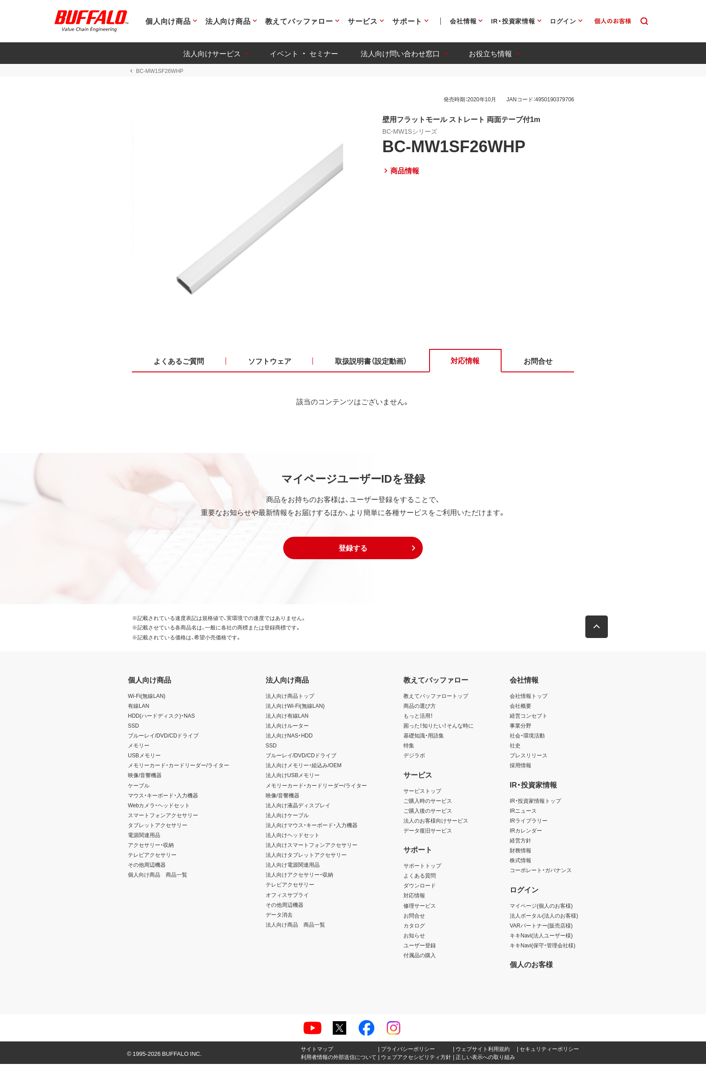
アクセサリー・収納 (151, 848)
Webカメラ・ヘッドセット (159, 809)
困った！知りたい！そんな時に (438, 729)
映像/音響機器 (145, 779)
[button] (353, 551)
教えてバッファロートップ (435, 699)
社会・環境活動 (527, 739)
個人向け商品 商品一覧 (157, 878)
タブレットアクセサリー (157, 828)
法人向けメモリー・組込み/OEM (304, 769)
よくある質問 (419, 879)
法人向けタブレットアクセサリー (306, 859)
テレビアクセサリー (152, 859)
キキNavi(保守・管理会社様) (542, 949)
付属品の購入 (419, 959)
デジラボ (414, 759)
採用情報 (520, 769)
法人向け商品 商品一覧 (295, 928)
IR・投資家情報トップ (535, 804)
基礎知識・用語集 (423, 739)
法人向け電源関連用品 (293, 868)
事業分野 (520, 729)
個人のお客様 (531, 968)
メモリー (138, 749)
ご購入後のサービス (427, 814)
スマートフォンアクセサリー (163, 819)
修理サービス (419, 909)
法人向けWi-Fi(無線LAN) (295, 709)
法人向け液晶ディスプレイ (298, 809)
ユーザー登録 (419, 949)
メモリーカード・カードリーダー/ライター (178, 769)
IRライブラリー (529, 824)
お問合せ (414, 919)
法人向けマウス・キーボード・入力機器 (312, 828)
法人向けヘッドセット (293, 838)
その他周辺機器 (147, 868)
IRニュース (523, 814)
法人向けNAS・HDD (289, 739)
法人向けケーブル (287, 819)
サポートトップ (422, 869)
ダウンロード (419, 889)
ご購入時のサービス (427, 804)
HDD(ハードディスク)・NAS (161, 719)
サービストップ (422, 794)
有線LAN (138, 709)
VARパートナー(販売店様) (541, 929)
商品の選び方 (419, 709)
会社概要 (520, 709)
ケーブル (138, 789)
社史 (515, 749)
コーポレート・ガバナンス (541, 874)
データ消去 (279, 918)
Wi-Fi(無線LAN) (146, 699)
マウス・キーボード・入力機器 (163, 799)
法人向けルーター (287, 729)
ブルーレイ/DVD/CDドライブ (163, 739)
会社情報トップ (529, 699)
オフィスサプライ (287, 898)
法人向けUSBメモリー (293, 779)
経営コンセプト (529, 719)
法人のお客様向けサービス (435, 824)
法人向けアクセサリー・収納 (299, 878)
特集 (408, 749)
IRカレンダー (526, 834)
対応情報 (414, 899)
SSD (133, 729)
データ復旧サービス (427, 834)
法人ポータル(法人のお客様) (544, 919)
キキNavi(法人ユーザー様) (541, 939)
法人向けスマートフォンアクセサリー (312, 848)
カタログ (414, 929)
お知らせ (414, 939)
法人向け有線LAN (287, 719)
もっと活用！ (418, 719)
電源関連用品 (144, 838)
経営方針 (520, 844)
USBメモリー (144, 759)
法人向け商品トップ (290, 699)
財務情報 (520, 854)
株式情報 (520, 864)
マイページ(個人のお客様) (541, 909)
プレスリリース (529, 759)
